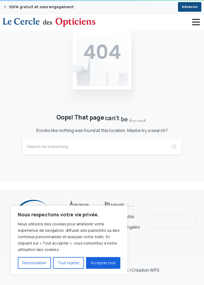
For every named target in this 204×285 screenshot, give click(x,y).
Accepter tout (103, 262)
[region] (69, 240)
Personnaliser (34, 262)
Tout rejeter (68, 262)
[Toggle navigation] (196, 22)
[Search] (94, 147)
